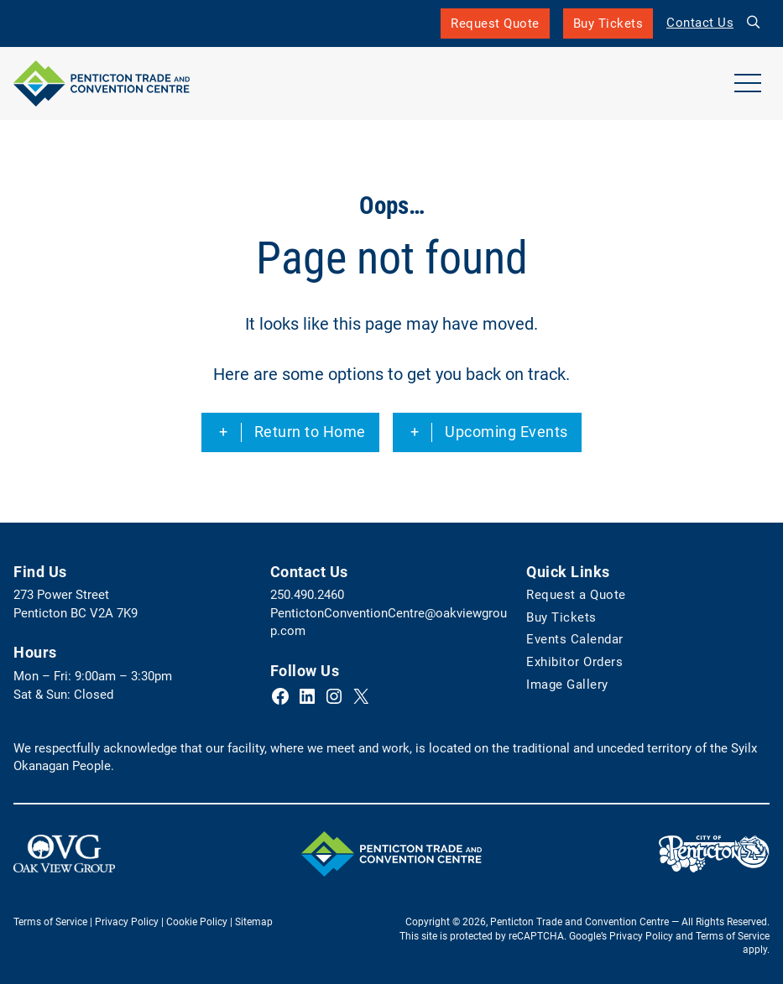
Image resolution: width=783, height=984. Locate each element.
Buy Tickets (608, 27)
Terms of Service (50, 922)
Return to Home (310, 432)
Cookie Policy (196, 922)
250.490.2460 (307, 594)
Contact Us (699, 22)
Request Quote (495, 23)
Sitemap (254, 922)
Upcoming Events (506, 432)
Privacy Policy (127, 922)
